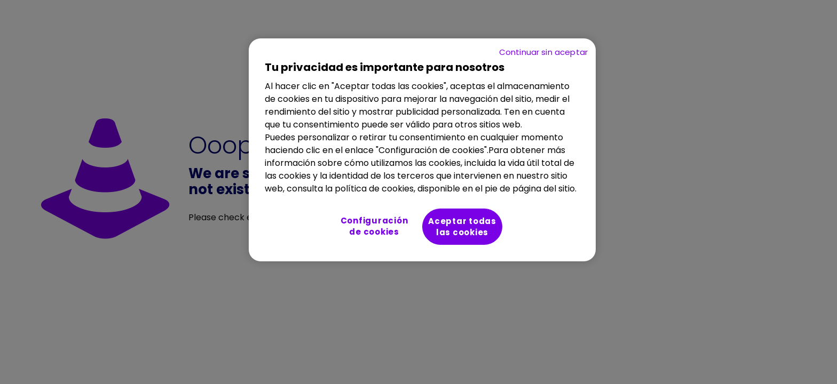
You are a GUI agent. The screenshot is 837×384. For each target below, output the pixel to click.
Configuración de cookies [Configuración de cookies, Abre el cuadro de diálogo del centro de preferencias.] (374, 226)
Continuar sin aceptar (543, 52)
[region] (422, 149)
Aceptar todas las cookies (462, 226)
